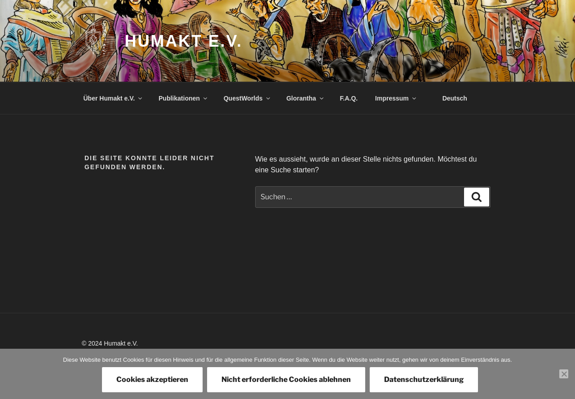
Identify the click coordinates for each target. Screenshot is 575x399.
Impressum (396, 98)
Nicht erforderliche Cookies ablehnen (286, 379)
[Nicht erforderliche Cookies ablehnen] (563, 373)
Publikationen (183, 98)
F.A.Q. (349, 98)
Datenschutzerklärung (424, 379)
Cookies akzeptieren (152, 379)
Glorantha (305, 98)
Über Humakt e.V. (114, 98)
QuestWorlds (247, 98)
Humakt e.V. (184, 41)
